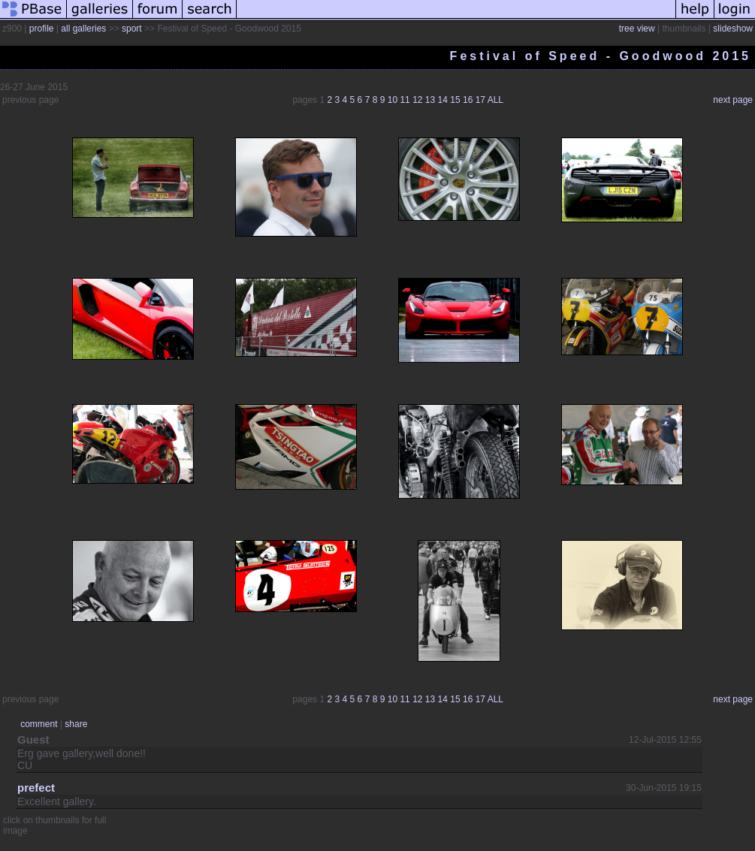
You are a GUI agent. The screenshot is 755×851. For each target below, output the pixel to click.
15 (455, 100)
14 (443, 100)
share (76, 724)
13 (430, 100)
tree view (637, 28)
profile (41, 28)
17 (480, 100)
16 (468, 100)
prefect (36, 787)
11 (404, 100)
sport (132, 28)
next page (733, 100)
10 (392, 100)
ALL (495, 100)
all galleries (83, 28)
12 (417, 100)
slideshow (733, 28)
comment (38, 724)
